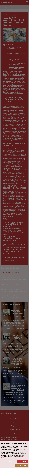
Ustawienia (11, 461)
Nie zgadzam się (22, 461)
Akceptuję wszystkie (21, 465)
